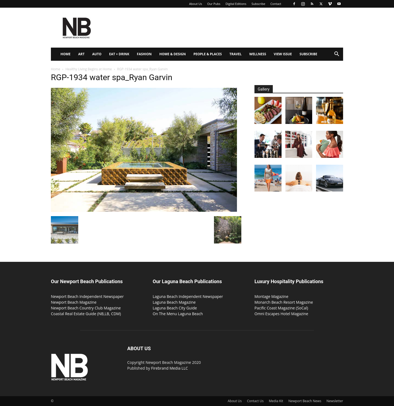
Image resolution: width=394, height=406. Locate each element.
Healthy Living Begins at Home (88, 69)
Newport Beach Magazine (74, 302)
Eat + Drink (119, 54)
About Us (195, 4)
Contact (275, 4)
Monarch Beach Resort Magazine (283, 302)
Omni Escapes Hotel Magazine (281, 313)
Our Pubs (213, 4)
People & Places (207, 54)
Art (81, 54)
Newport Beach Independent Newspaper (87, 296)
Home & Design (172, 54)
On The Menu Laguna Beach (178, 313)
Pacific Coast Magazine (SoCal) (281, 308)
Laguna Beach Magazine (174, 302)
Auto (97, 54)
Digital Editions (235, 4)
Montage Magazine (271, 296)
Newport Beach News (304, 401)
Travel (236, 54)
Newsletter (334, 401)
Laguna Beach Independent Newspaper (188, 296)
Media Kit (276, 401)
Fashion (144, 54)
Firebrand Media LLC (169, 368)
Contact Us (255, 401)
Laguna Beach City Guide (175, 308)
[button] (336, 54)
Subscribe (258, 4)
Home (65, 54)
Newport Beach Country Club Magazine (86, 308)
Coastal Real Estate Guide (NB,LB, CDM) (86, 313)
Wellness (257, 54)
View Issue (283, 54)
